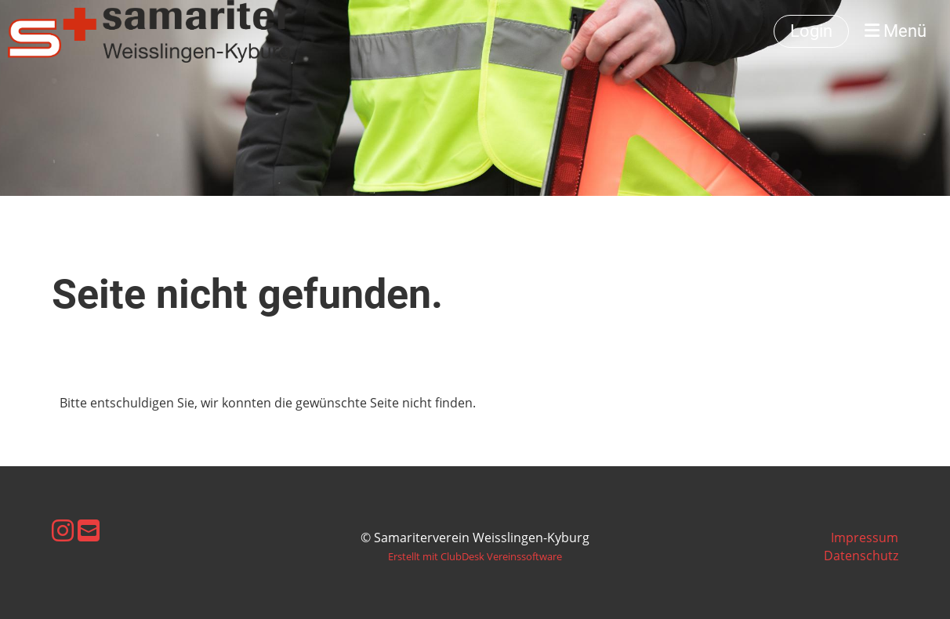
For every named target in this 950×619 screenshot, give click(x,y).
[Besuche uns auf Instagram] (63, 530)
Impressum (864, 537)
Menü (895, 31)
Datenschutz (861, 555)
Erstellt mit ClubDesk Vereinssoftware (475, 556)
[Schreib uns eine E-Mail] (89, 530)
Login (811, 31)
